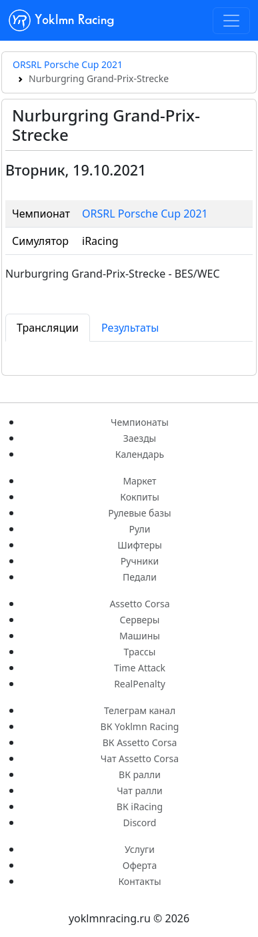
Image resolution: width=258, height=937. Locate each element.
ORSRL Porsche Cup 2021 (68, 64)
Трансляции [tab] (48, 327)
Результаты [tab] (130, 327)
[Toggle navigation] (231, 20)
